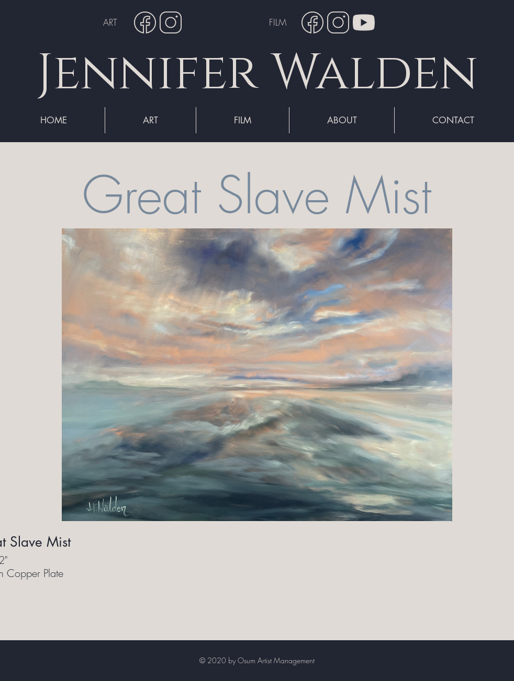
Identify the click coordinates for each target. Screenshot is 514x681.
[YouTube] (364, 22)
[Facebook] (145, 22)
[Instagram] (171, 22)
